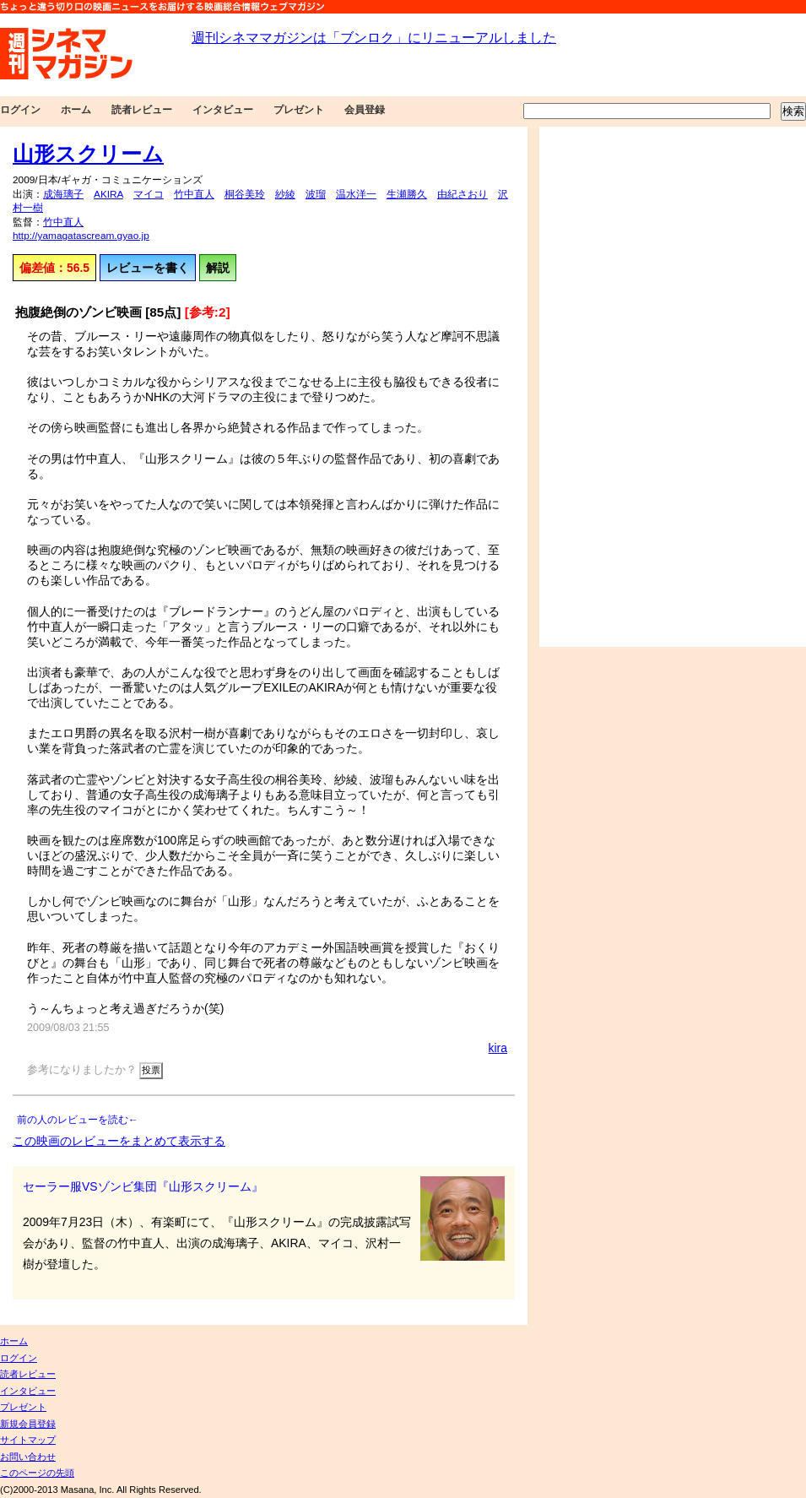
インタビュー (222, 110)
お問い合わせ (28, 1457)
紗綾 (285, 194)
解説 (218, 267)
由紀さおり (462, 194)
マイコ (148, 194)
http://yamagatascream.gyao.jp (81, 236)
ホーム (76, 110)
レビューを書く (147, 267)
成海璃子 (63, 194)
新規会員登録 (28, 1424)
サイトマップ (28, 1440)
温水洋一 (356, 194)
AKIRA (108, 194)
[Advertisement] (597, 386)
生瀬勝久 (407, 194)
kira (498, 1048)
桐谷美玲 (244, 194)
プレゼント (298, 110)
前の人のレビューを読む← (77, 1120)
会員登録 (364, 110)
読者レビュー (141, 110)
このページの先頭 (37, 1473)
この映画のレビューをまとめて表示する (119, 1141)
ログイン (20, 110)
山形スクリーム (88, 154)
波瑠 (316, 194)
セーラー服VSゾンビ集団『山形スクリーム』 (143, 1186)
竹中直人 (194, 194)
